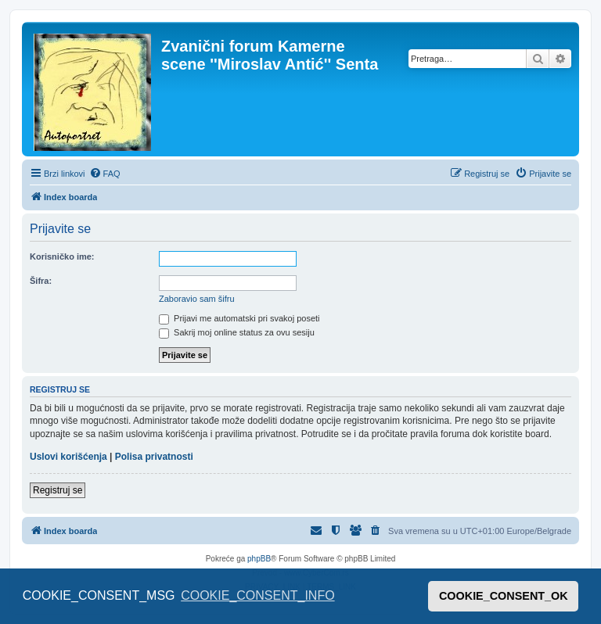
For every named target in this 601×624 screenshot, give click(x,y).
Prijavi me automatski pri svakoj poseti (239, 318)
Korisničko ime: (62, 256)
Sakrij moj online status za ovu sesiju (237, 332)
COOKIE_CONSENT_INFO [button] (257, 595)
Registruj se (57, 490)
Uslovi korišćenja (68, 456)
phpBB (259, 558)
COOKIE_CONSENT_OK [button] (503, 596)
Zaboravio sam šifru (197, 298)
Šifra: (41, 280)
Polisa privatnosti (154, 456)
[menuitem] (105, 173)
